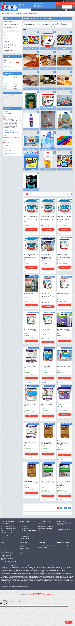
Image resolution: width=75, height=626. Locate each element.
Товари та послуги (9, 13)
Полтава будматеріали (57, 10)
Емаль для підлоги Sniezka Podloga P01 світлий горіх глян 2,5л (47, 442)
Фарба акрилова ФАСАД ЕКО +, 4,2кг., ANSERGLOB (64, 294)
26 (65, 508)
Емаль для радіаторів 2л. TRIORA (64, 403)
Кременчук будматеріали (40, 10)
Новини (6, 41)
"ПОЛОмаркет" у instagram (9, 533)
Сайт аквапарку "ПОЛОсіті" (28, 534)
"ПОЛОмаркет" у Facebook (9, 528)
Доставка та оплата (9, 33)
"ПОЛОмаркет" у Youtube (9, 535)
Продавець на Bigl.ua (37, 593)
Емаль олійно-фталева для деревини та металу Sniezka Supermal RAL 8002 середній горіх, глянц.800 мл (64, 482)
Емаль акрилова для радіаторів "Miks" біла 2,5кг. (46, 404)
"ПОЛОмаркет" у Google (8, 526)
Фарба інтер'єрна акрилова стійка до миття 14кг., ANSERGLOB (64, 256)
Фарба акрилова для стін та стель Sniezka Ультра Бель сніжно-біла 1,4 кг (31, 218)
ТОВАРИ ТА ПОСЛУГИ (25, 10)
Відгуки (6, 38)
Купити (32, 229)
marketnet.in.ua (25, 538)
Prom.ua (45, 591)
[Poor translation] (5, 604)
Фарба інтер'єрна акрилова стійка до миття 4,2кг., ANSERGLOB (47, 295)
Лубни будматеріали (9, 30)
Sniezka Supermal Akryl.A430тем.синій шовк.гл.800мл (46, 366)
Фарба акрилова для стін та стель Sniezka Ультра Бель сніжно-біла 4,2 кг (47, 218)
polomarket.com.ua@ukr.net (12, 137)
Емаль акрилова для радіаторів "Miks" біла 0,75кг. (30, 366)
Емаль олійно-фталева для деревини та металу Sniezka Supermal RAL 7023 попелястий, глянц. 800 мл (48, 482)
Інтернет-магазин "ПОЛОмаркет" (26, 525)
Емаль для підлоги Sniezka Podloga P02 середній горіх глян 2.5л (31, 481)
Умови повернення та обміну (10, 51)
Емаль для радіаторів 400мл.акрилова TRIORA (64, 330)
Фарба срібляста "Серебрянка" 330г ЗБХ (30, 294)
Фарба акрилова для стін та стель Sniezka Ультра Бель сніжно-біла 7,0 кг (64, 218)
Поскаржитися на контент (34, 594)
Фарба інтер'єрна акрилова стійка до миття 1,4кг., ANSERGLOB (47, 331)
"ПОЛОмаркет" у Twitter (8, 530)
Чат (68, 622)
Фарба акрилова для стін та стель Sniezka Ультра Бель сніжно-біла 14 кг (31, 256)
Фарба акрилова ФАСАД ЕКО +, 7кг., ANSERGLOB (30, 330)
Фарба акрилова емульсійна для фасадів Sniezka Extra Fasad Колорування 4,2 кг (47, 256)
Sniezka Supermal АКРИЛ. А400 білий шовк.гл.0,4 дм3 (64, 366)
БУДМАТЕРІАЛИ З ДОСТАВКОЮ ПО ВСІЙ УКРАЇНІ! (10, 46)
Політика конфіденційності (47, 594)
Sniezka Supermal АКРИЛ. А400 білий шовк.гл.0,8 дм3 (30, 404)
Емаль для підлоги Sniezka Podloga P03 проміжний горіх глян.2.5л (62, 443)
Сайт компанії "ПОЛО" (27, 528)
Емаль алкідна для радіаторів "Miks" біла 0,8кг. (30, 442)
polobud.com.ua (25, 536)
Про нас (6, 35)
